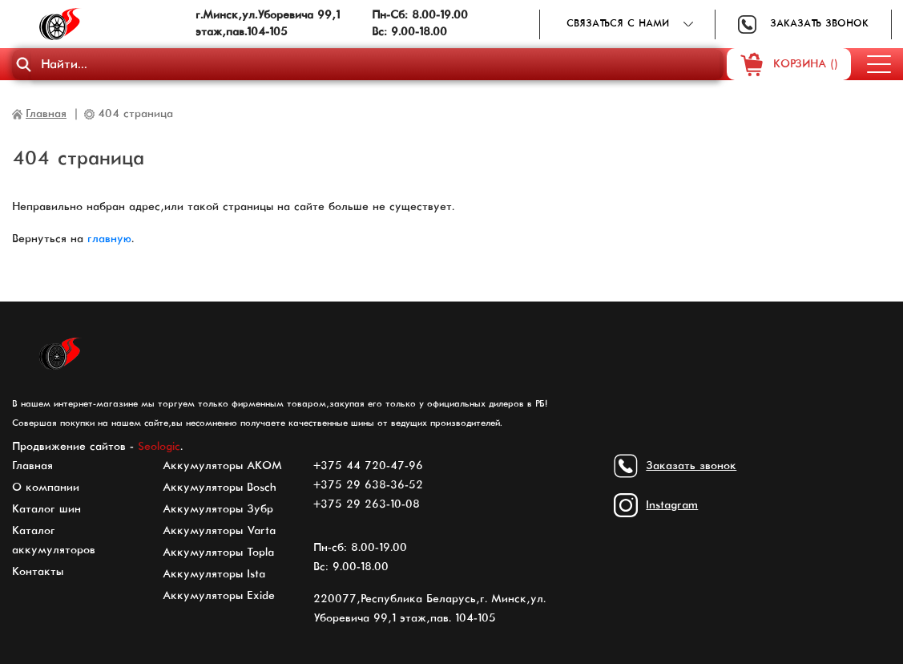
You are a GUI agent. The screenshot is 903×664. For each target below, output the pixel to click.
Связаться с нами (617, 24)
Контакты (37, 571)
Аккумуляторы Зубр (218, 509)
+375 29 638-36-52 (368, 485)
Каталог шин (46, 509)
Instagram (672, 505)
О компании (45, 487)
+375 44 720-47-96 (368, 466)
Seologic (159, 446)
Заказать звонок (819, 24)
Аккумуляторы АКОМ (222, 466)
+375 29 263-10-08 (366, 504)
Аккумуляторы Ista (214, 574)
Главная (32, 466)
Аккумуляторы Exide (219, 595)
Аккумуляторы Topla (218, 552)
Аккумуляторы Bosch (219, 487)
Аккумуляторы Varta (219, 530)
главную (109, 239)
